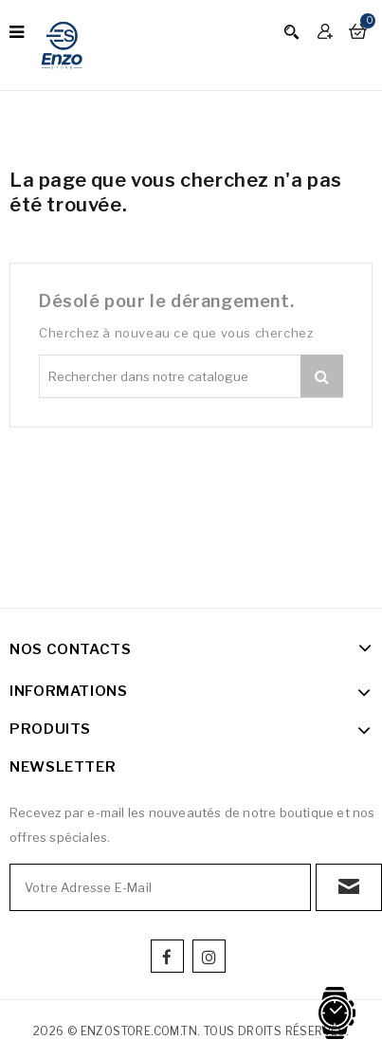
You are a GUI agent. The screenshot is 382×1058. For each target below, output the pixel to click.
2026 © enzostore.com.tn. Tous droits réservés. (191, 1031)
